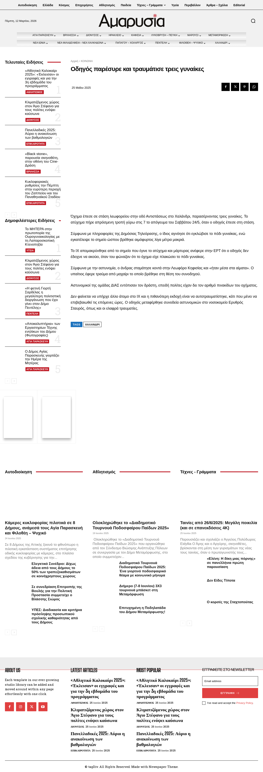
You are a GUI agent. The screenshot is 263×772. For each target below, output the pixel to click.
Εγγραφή (230, 692)
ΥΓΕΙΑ (30, 250)
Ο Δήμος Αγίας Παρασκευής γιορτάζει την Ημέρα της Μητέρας (42, 357)
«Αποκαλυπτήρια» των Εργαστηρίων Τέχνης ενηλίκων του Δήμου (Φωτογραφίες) (42, 329)
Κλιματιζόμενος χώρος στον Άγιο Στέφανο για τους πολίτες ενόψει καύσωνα (42, 108)
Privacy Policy (244, 702)
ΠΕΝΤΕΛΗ (32, 313)
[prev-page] (7, 215)
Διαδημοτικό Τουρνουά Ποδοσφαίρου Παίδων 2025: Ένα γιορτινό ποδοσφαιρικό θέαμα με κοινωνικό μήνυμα (142, 568)
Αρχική (74, 61)
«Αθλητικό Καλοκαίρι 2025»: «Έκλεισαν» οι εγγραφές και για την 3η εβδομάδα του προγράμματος (42, 78)
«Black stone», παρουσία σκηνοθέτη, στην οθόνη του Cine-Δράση (42, 159)
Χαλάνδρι (92, 324)
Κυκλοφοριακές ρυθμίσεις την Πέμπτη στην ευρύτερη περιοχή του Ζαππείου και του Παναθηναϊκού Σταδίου (43, 189)
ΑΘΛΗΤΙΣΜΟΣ (35, 92)
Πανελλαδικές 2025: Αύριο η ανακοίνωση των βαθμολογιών (41, 134)
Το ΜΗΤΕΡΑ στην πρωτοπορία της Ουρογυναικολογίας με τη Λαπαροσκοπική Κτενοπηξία (42, 236)
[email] (230, 680)
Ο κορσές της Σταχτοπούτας (230, 601)
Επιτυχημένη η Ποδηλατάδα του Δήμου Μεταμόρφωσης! (142, 609)
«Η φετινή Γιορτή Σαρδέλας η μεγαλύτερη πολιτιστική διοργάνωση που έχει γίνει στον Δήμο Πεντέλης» (43, 297)
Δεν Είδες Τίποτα (221, 580)
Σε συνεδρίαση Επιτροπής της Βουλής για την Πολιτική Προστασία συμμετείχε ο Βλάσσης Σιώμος (57, 592)
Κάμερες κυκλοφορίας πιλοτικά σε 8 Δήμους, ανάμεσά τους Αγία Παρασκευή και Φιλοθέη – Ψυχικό (44, 527)
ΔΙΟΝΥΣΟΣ (33, 120)
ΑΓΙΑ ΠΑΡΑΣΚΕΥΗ (37, 341)
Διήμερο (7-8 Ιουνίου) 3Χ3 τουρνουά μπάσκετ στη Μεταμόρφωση (140, 589)
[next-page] (14, 215)
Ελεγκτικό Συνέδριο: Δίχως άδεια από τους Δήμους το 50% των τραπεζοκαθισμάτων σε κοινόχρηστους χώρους (56, 569)
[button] (253, 21)
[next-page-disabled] (101, 628)
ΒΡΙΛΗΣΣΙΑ (33, 171)
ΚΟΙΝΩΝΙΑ (87, 61)
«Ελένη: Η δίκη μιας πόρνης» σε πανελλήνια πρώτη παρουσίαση (231, 562)
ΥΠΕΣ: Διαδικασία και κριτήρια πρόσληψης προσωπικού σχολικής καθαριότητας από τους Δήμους (57, 615)
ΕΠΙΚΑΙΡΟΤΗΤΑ (36, 143)
